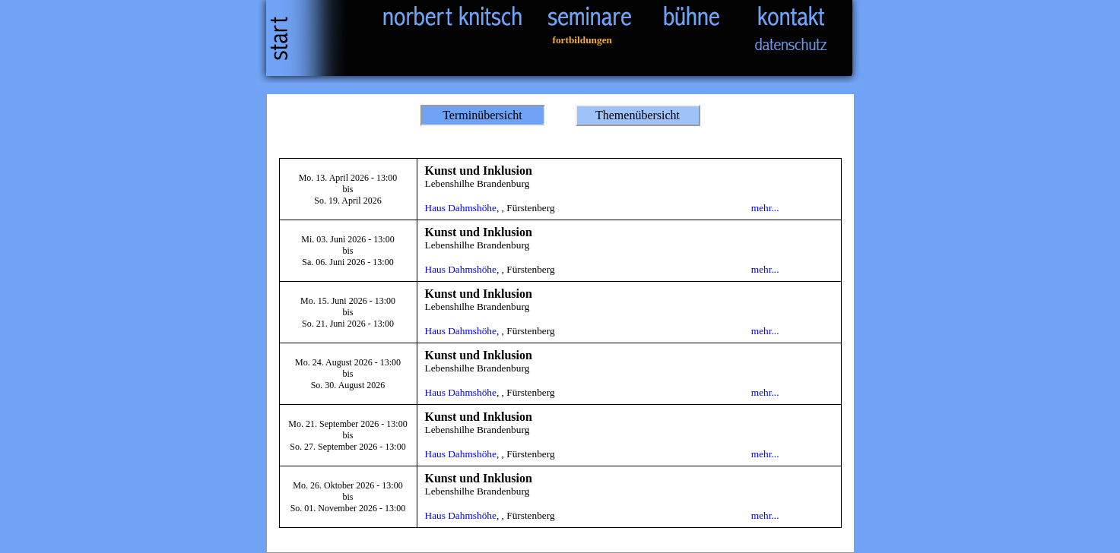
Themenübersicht (637, 115)
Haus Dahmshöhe (461, 207)
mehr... (765, 207)
